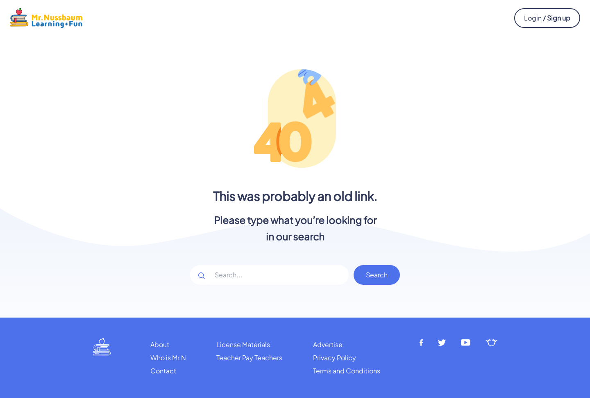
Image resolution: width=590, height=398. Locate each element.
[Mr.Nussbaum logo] (46, 17)
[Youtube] (466, 343)
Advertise (328, 344)
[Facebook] (421, 343)
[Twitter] (442, 343)
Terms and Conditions (346, 370)
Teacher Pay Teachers (249, 357)
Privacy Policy (334, 357)
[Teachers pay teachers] (491, 343)
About (159, 344)
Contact (163, 370)
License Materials (243, 344)
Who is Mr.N (168, 357)
